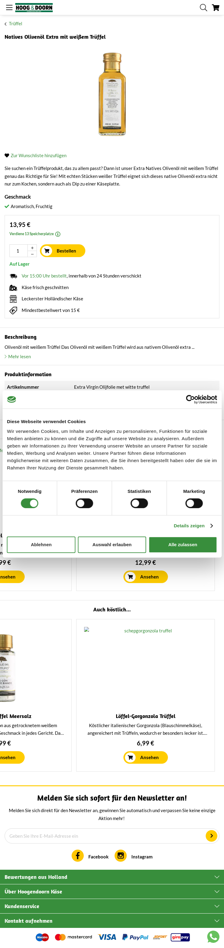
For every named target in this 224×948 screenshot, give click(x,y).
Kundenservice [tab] (22, 906)
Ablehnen (41, 544)
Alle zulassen (182, 544)
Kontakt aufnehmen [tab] (28, 920)
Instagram (142, 856)
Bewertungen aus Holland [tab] (36, 876)
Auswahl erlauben (111, 544)
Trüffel (15, 23)
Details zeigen (189, 525)
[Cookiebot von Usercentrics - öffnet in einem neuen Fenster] (190, 399)
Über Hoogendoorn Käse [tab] (33, 891)
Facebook (98, 856)
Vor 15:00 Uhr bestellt (44, 275)
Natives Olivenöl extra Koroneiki (74, 716)
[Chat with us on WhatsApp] (213, 938)
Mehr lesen (19, 356)
